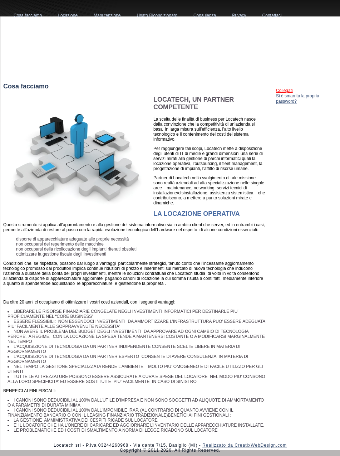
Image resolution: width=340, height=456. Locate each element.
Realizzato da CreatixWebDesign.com (244, 445)
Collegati (284, 90)
